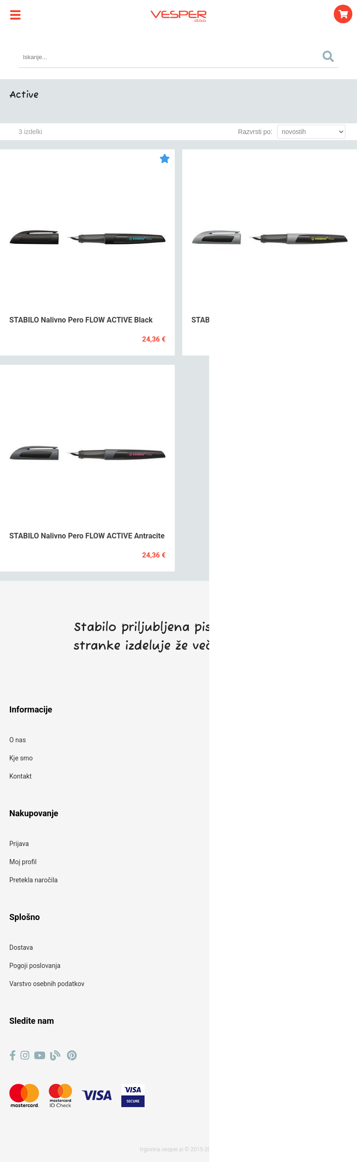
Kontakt (20, 776)
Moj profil (23, 862)
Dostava (21, 947)
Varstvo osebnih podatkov (46, 983)
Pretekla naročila (33, 880)
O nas (17, 740)
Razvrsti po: (255, 131)
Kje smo (21, 758)
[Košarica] (343, 14)
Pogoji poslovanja (34, 965)
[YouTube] (40, 1055)
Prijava (19, 843)
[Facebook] (12, 1055)
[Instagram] (24, 1055)
